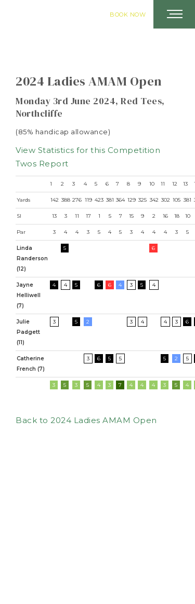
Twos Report (42, 163)
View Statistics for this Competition (88, 150)
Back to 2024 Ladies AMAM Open (86, 420)
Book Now (128, 14)
